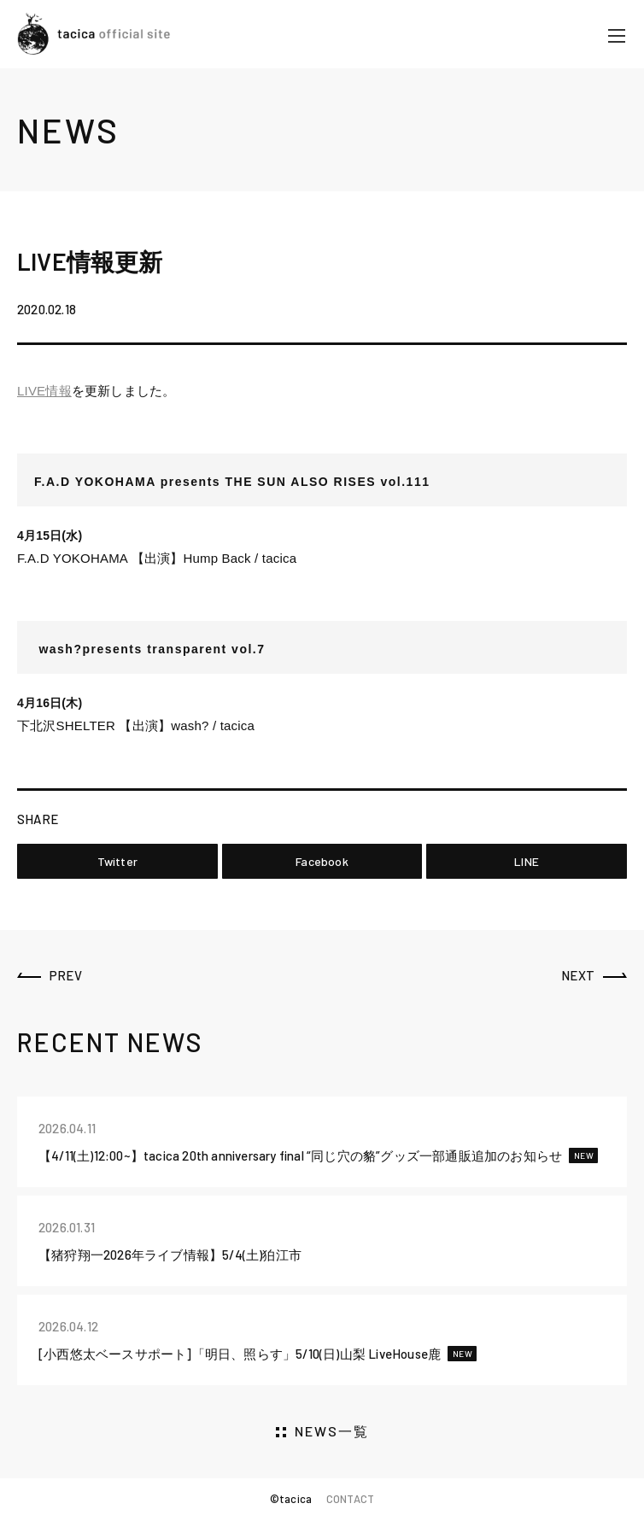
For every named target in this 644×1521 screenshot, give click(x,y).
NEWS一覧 (332, 1431)
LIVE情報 (44, 390)
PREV (66, 975)
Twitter (117, 861)
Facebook (322, 861)
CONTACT (350, 1499)
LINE (526, 861)
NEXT (577, 975)
